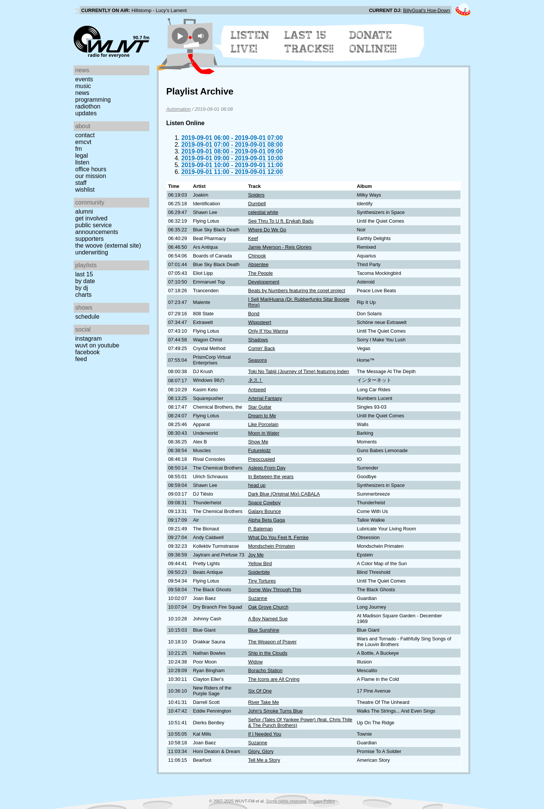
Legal (81, 155)
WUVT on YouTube (97, 345)
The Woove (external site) (108, 245)
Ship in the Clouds (267, 653)
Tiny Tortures (262, 581)
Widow (255, 662)
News (82, 93)
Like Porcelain (263, 424)
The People (260, 273)
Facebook (87, 352)
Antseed (257, 389)
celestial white (263, 212)
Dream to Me (262, 415)
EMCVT (83, 142)
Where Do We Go (267, 229)
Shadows (258, 340)
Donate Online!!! (373, 42)
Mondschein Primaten (271, 546)
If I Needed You (264, 734)
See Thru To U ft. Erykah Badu (281, 221)
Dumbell (257, 203)
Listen (82, 162)
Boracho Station (265, 670)
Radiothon (87, 106)
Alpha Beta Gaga (266, 520)
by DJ (81, 288)
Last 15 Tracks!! (309, 42)
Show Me (258, 442)
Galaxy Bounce (264, 511)
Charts (83, 294)
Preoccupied (261, 459)
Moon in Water (264, 433)
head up (257, 485)
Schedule (87, 316)
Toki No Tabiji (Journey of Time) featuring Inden (298, 371)
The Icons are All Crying (274, 679)
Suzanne (257, 598)
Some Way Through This (274, 589)
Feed (81, 359)
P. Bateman (260, 529)
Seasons (257, 360)
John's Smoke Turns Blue (275, 711)
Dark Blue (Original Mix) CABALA (284, 494)
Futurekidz (259, 450)
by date (85, 281)
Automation (178, 109)
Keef (253, 238)
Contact (85, 135)
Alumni (84, 211)
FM (78, 149)
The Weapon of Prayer (272, 642)
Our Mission (90, 176)
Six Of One (260, 691)
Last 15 (84, 274)
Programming (93, 99)
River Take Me (263, 702)
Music (83, 86)
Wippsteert (259, 322)
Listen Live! (250, 42)
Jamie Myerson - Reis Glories (280, 247)
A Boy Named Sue (268, 618)
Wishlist (85, 189)
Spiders (256, 195)
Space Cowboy (264, 502)
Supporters (89, 239)
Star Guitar (260, 407)
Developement (264, 282)
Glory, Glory (261, 751)
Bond (254, 313)
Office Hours (90, 169)
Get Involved (91, 218)
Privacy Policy (322, 801)
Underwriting (91, 252)
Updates (86, 113)
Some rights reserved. (286, 801)
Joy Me (256, 555)
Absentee (258, 264)
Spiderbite (259, 572)
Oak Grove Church (268, 607)
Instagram (88, 338)
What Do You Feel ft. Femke (278, 537)
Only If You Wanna (268, 331)
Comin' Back (261, 348)
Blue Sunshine (264, 630)
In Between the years (271, 476)
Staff (81, 183)
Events (84, 79)
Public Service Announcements (96, 228)
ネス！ (255, 380)
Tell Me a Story (264, 760)
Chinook (257, 256)
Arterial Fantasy (265, 398)
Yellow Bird (260, 563)
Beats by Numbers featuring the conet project (296, 290)
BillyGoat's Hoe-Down (426, 10)
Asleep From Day (267, 468)
